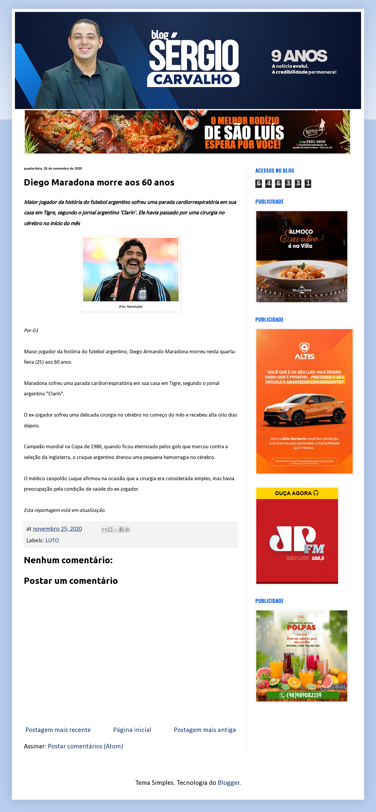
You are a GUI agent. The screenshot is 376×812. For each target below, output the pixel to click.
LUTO (52, 541)
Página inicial (132, 730)
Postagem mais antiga (205, 730)
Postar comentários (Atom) (85, 746)
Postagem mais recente (58, 730)
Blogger (229, 783)
